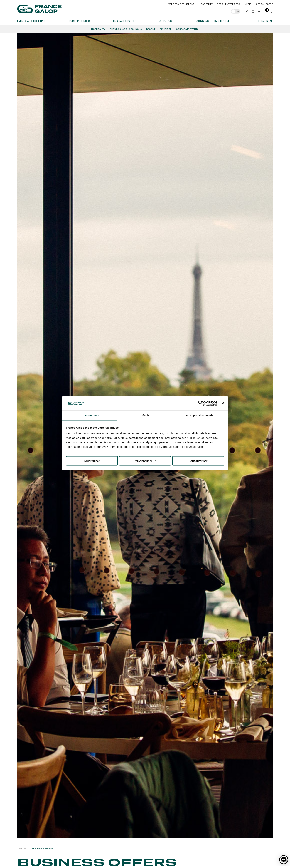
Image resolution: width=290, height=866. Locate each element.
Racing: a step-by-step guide (213, 21)
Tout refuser (92, 460)
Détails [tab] (145, 415)
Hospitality (98, 29)
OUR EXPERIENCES (79, 21)
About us (165, 21)
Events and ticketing (31, 21)
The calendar (264, 21)
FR (238, 11)
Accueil (22, 849)
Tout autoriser (198, 460)
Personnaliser (145, 460)
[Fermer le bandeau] (223, 403)
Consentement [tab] (89, 415)
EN (233, 11)
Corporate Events (187, 29)
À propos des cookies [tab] (200, 415)
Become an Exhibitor (159, 29)
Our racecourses (124, 21)
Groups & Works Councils (126, 29)
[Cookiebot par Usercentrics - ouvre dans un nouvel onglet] (201, 403)
